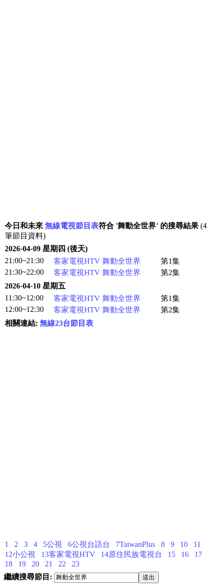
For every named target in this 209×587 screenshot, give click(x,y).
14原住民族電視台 (131, 554)
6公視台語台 (89, 544)
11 (196, 544)
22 (62, 564)
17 (198, 554)
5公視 (52, 544)
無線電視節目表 (72, 226)
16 (185, 554)
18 (8, 564)
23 (75, 564)
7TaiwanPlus (135, 544)
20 (35, 564)
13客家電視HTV (68, 554)
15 (172, 554)
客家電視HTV (77, 261)
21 (49, 564)
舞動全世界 (121, 261)
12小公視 (20, 554)
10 (183, 544)
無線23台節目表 (66, 323)
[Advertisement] (104, 116)
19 (22, 564)
